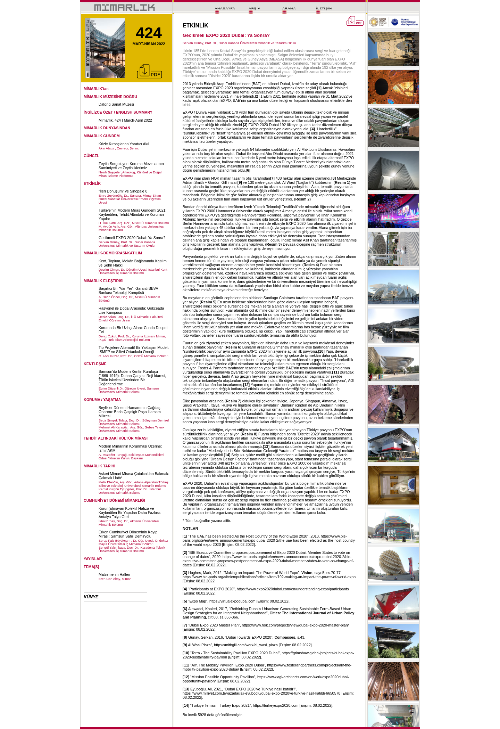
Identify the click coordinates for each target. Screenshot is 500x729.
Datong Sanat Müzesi (116, 104)
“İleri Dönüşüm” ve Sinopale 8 (123, 191)
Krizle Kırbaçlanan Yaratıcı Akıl (124, 144)
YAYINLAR (93, 559)
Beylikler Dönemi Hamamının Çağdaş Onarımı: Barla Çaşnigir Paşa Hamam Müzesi (130, 412)
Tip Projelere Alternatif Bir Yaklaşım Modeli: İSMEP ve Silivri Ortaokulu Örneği (134, 349)
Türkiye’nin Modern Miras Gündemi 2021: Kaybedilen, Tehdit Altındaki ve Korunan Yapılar (132, 214)
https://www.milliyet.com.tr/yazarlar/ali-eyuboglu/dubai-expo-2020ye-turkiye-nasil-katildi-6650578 (261, 693)
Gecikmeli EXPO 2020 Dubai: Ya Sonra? (132, 238)
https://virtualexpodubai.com (232, 601)
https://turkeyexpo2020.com (275, 705)
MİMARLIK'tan (96, 89)
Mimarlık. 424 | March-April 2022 (125, 120)
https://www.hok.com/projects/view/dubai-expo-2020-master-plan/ (295, 625)
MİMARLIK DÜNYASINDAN (107, 128)
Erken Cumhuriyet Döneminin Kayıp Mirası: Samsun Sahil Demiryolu (128, 534)
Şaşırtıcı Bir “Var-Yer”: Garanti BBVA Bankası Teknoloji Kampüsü (128, 290)
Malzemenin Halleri (114, 574)
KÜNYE (91, 597)
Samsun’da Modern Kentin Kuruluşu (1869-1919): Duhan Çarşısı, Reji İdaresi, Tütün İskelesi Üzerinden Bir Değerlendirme (132, 377)
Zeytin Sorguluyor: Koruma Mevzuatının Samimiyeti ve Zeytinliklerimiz (131, 166)
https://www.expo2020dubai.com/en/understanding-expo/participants (293, 589)
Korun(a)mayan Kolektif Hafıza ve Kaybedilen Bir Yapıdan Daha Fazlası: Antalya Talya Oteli (130, 512)
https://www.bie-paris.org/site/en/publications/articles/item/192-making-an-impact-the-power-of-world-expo (269, 577)
